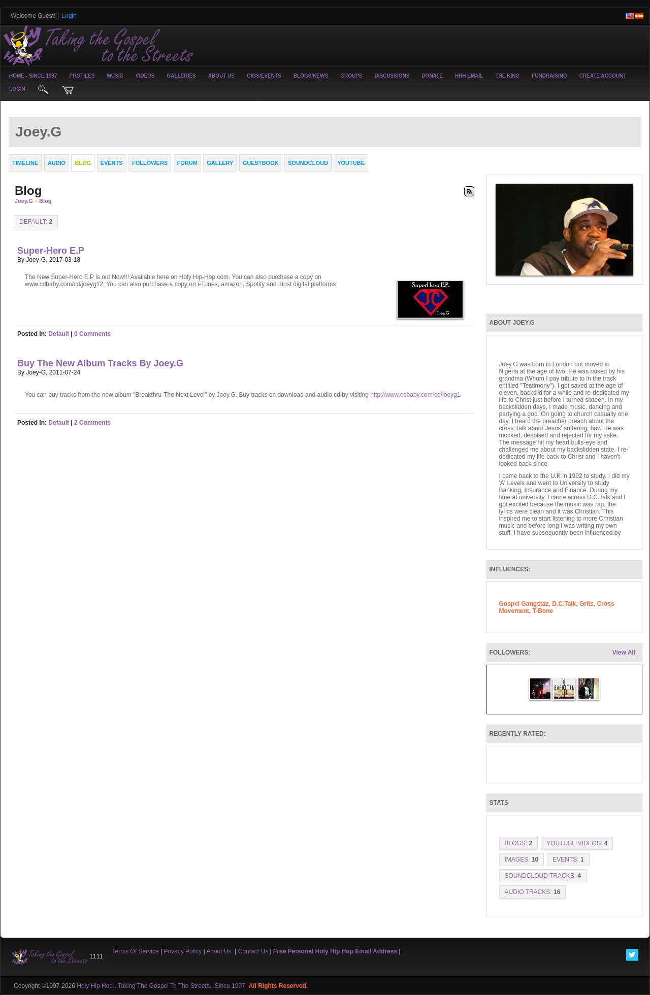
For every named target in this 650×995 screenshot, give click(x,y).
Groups (351, 76)
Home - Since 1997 (33, 76)
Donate (431, 76)
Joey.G (24, 201)
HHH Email (469, 76)
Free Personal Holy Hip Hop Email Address (335, 951)
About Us (221, 76)
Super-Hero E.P (50, 251)
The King (507, 76)
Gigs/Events (264, 76)
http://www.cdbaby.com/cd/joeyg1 (415, 394)
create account (603, 76)
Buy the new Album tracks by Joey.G (100, 363)
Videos (145, 76)
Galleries (181, 76)
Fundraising (549, 76)
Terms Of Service (135, 951)
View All (623, 652)
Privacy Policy (183, 951)
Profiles (81, 76)
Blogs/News (311, 76)
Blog (45, 201)
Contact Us (253, 951)
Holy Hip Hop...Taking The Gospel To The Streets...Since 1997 (161, 985)
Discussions (391, 76)
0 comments (92, 333)
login (17, 89)
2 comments (92, 422)
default (58, 333)
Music (115, 76)
